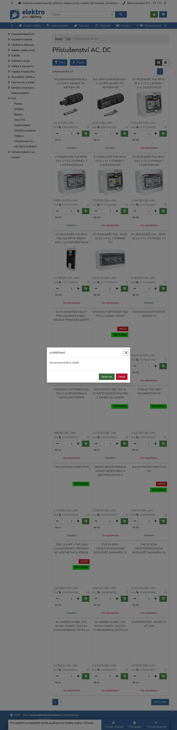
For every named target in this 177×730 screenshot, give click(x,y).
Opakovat (106, 377)
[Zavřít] (126, 352)
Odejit (121, 377)
